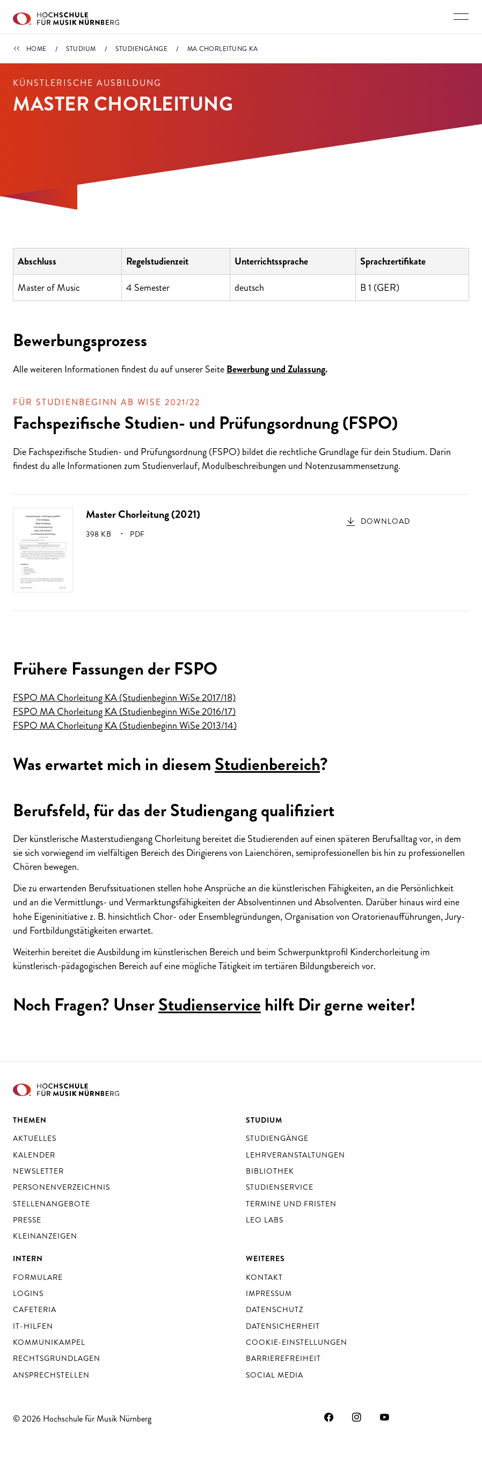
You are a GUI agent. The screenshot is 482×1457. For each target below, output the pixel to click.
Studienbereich (267, 764)
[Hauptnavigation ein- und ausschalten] (461, 16)
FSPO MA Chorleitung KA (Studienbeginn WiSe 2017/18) (124, 698)
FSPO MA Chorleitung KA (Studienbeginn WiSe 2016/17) (124, 712)
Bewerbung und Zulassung (276, 369)
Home (36, 49)
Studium (81, 49)
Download (385, 521)
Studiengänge (141, 49)
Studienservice (209, 1004)
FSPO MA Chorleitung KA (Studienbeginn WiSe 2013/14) (125, 726)
